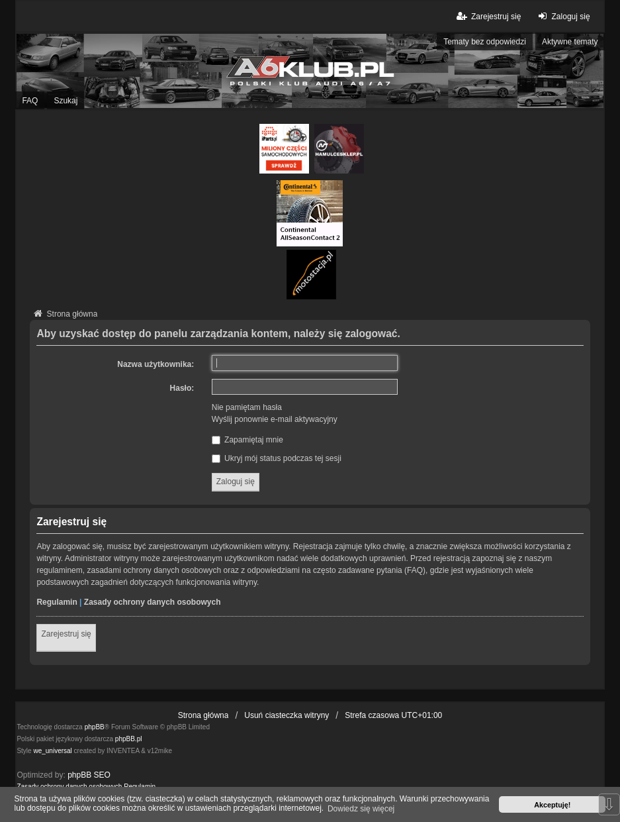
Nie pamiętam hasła (247, 407)
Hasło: (182, 388)
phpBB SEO (89, 775)
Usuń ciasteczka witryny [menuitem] (286, 715)
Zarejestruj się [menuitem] (488, 16)
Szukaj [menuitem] (65, 100)
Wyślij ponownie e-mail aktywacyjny (274, 419)
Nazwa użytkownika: (155, 364)
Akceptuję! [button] (552, 805)
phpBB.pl (128, 739)
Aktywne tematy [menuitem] (570, 41)
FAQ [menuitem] (30, 100)
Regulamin (56, 602)
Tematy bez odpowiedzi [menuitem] (484, 41)
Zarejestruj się (66, 634)
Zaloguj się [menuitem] (562, 16)
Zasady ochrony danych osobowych (152, 602)
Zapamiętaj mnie (247, 439)
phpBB (95, 727)
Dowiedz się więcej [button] (361, 808)
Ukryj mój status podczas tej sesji (276, 458)
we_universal (52, 750)
